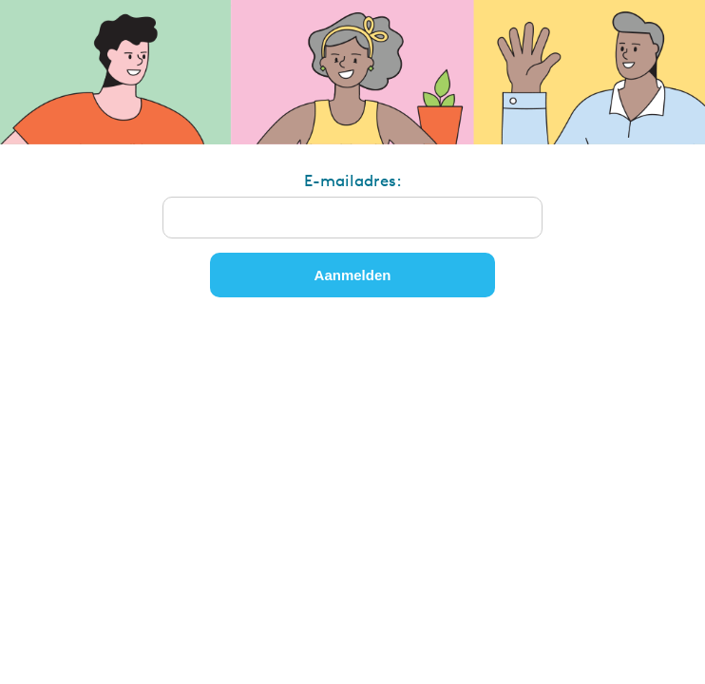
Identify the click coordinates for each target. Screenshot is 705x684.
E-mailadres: (353, 180)
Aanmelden (352, 275)
